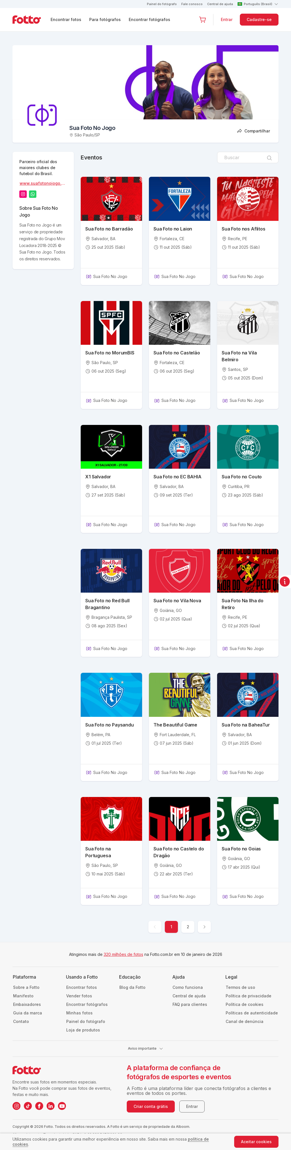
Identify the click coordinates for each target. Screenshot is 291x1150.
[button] (202, 19)
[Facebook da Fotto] (39, 1106)
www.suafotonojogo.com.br (43, 184)
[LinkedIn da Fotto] (51, 1106)
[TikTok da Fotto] (28, 1106)
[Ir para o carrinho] (202, 19)
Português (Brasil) (258, 4)
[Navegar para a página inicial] (31, 19)
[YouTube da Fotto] (62, 1106)
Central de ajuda (220, 4)
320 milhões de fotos (123, 954)
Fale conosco (192, 4)
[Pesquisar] (269, 157)
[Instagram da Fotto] (16, 1106)
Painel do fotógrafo (162, 4)
